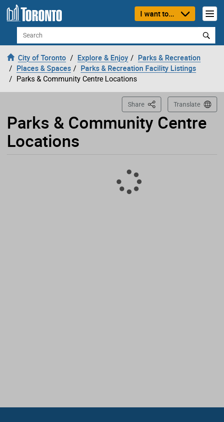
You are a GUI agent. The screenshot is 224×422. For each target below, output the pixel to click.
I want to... (157, 14)
